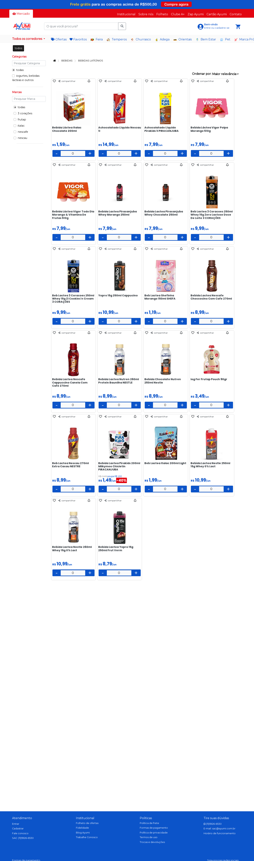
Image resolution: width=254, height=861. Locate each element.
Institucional (126, 14)
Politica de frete (149, 823)
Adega (162, 40)
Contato (236, 14)
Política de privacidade (154, 832)
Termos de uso (148, 837)
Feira (96, 40)
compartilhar (67, 81)
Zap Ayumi (196, 14)
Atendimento (22, 818)
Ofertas (59, 39)
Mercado (21, 13)
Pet (225, 40)
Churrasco (140, 40)
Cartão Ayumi (217, 14)
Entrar (15, 823)
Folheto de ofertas (87, 823)
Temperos (116, 40)
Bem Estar (205, 40)
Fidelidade (82, 827)
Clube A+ (178, 14)
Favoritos (78, 39)
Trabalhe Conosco (87, 837)
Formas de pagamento (154, 827)
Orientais (182, 40)
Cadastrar (18, 828)
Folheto (162, 14)
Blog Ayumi (83, 832)
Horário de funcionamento (220, 833)
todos (18, 48)
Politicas (146, 818)
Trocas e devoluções (152, 842)
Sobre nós (145, 14)
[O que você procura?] (81, 26)
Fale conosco (20, 833)
